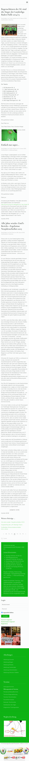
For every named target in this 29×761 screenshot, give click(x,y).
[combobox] (14, 538)
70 (9, 534)
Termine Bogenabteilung (10, 694)
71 (11, 534)
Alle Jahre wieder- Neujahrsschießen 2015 (12, 522)
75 (23, 534)
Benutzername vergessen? (8, 621)
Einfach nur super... (10, 144)
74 (20, 534)
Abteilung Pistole (8, 665)
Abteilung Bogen (13, 150)
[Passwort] (14, 608)
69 (6, 534)
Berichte (11, 20)
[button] (27, 2)
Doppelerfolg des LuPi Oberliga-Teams (11, 525)
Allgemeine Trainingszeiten (11, 707)
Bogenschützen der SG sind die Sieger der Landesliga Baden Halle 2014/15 (13, 12)
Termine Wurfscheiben (9, 697)
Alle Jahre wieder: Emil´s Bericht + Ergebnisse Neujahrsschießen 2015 (12, 226)
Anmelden (5, 616)
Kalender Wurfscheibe (9, 702)
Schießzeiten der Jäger (9, 705)
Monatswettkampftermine (10, 692)
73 (17, 534)
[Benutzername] (14, 604)
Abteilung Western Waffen (11, 672)
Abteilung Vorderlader (9, 667)
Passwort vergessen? (6, 619)
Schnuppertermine (8, 687)
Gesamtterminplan (8, 699)
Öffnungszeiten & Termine (10, 689)
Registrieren (4, 623)
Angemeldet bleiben (7, 612)
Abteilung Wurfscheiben (10, 670)
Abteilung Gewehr (8, 659)
